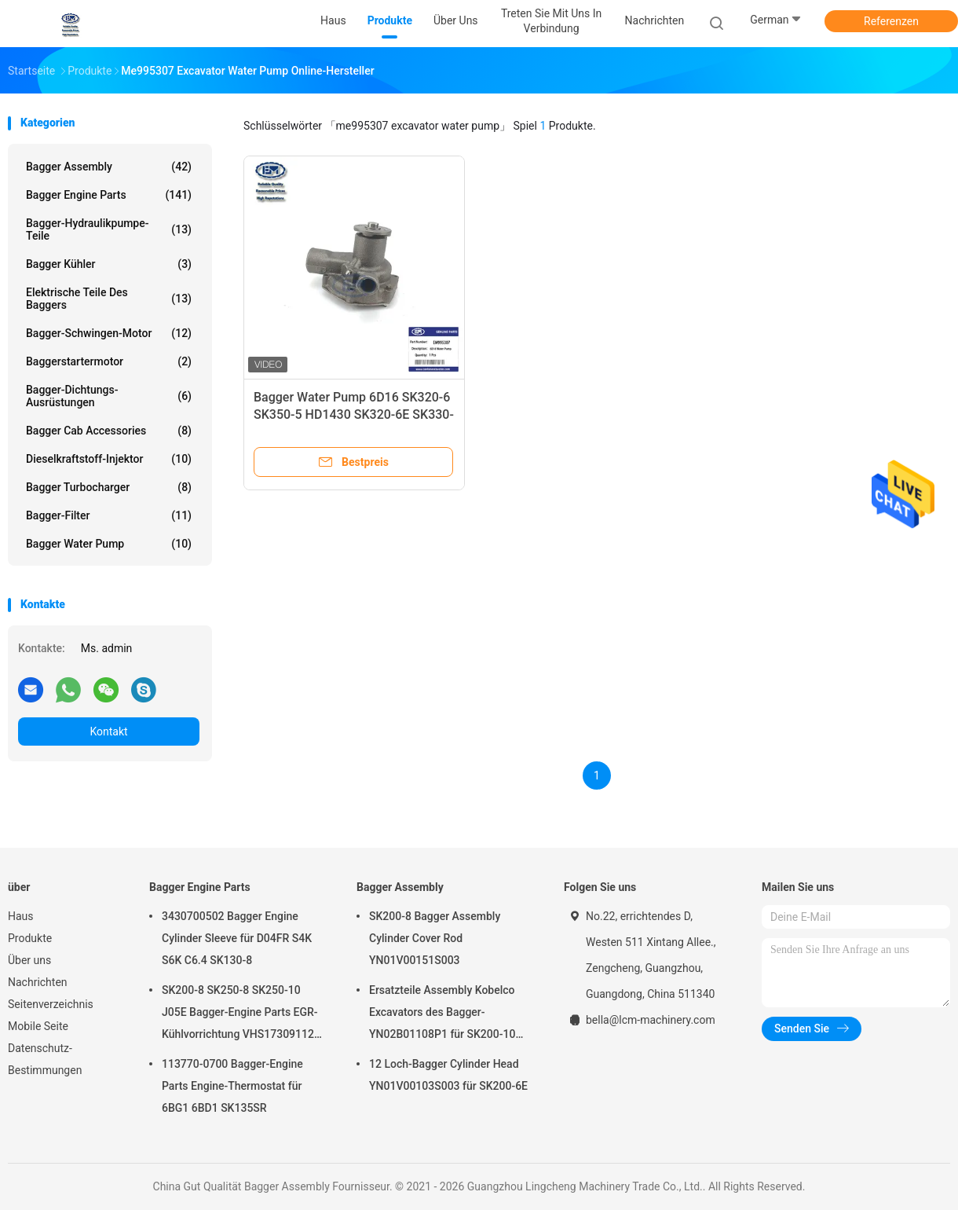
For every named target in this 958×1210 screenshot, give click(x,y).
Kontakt (108, 731)
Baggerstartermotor (109, 361)
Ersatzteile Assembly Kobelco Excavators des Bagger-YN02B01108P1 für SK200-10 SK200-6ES (442, 1014)
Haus (21, 916)
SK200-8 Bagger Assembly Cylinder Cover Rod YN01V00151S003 (434, 938)
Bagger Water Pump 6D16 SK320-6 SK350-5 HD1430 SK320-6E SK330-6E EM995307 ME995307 (354, 414)
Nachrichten (38, 982)
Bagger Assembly (109, 166)
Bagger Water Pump (109, 544)
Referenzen (891, 21)
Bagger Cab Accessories (109, 430)
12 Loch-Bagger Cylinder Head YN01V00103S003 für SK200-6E (448, 1075)
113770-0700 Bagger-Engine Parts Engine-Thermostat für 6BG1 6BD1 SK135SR (232, 1086)
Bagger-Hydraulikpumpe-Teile (109, 229)
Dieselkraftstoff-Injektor (109, 459)
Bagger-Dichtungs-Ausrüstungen (109, 396)
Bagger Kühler (109, 264)
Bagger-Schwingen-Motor (109, 333)
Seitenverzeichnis (50, 1004)
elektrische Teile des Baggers (109, 298)
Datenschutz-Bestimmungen (45, 1059)
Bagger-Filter (109, 515)
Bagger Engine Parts (109, 195)
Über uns (29, 960)
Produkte (30, 938)
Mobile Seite (38, 1026)
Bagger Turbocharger (109, 487)
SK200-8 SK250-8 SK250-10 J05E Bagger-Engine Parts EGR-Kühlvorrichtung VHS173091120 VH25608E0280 (241, 1014)
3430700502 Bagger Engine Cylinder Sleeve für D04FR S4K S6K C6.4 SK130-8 (237, 938)
